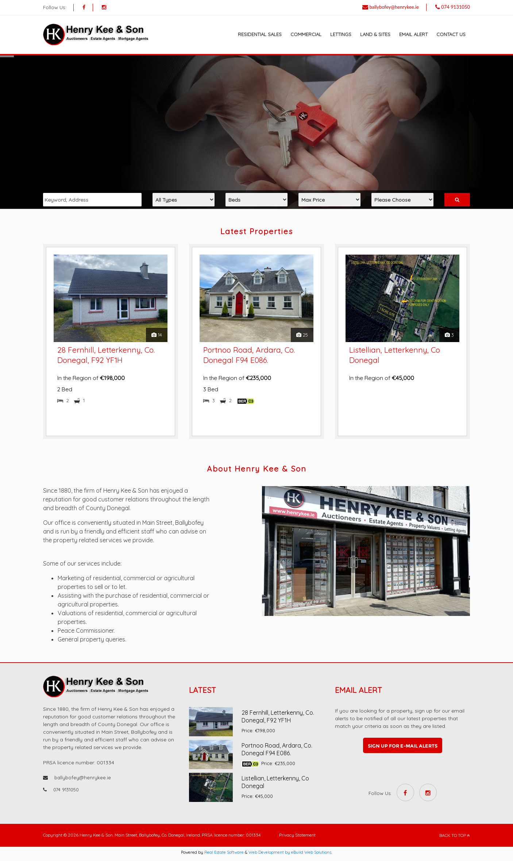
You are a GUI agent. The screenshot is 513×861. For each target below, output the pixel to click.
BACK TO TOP (454, 835)
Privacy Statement (297, 835)
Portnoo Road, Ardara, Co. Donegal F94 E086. (277, 749)
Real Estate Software (224, 852)
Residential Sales (260, 34)
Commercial (305, 34)
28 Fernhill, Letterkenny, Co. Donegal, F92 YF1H (278, 716)
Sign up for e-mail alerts (402, 746)
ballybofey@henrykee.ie (394, 7)
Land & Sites (375, 34)
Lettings (340, 34)
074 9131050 (455, 7)
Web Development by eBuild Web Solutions (289, 852)
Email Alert (413, 34)
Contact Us (451, 34)
